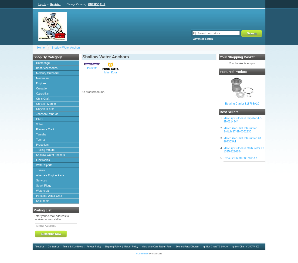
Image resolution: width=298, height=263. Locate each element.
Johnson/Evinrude (47, 114)
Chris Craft (42, 98)
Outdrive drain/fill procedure (202, 253)
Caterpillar (42, 93)
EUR (102, 4)
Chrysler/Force (45, 109)
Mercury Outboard (47, 73)
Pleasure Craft (45, 129)
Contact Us (53, 246)
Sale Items (42, 201)
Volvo (39, 124)
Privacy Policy (94, 246)
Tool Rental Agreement (172, 253)
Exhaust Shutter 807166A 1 (240, 158)
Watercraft (42, 190)
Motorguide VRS (253, 253)
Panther (92, 67)
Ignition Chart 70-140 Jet (215, 246)
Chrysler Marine (46, 103)
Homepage (43, 63)
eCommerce (142, 253)
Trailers (40, 170)
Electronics (43, 160)
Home (41, 47)
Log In (42, 4)
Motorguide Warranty (231, 253)
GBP (91, 4)
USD (96, 4)
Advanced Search (203, 39)
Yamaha (41, 134)
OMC (39, 119)
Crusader (41, 88)
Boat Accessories (47, 68)
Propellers (42, 144)
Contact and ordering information (87, 253)
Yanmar (41, 139)
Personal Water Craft (49, 195)
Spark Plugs (43, 185)
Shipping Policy (113, 246)
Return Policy (131, 246)
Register (55, 4)
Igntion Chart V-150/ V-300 (245, 246)
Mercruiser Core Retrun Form (157, 246)
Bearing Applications (47, 259)
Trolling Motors (45, 149)
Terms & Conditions (73, 246)
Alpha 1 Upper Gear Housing (51, 253)
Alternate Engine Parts (50, 175)
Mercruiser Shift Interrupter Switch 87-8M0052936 (240, 130)
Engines (41, 83)
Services (41, 180)
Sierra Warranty (115, 253)
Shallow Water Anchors (66, 47)
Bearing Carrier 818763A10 (242, 103)
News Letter (133, 253)
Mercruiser (42, 78)
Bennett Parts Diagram (187, 246)
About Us (39, 246)
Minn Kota (110, 72)
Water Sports (44, 165)
